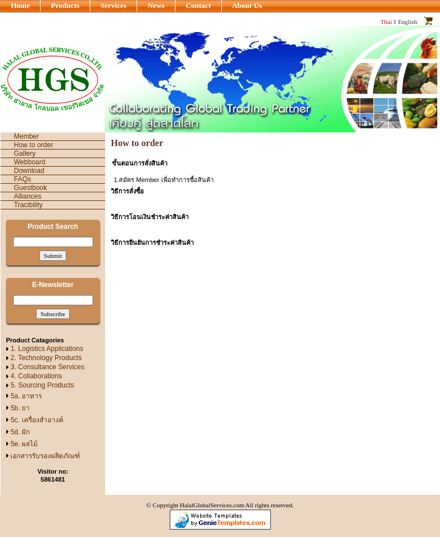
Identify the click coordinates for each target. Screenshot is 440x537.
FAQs (22, 179)
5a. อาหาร (26, 396)
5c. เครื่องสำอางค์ (36, 420)
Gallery (24, 154)
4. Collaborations (36, 376)
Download (29, 171)
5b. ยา (20, 408)
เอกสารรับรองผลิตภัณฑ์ (45, 456)
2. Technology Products (46, 358)
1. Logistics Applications (46, 349)
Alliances (27, 196)
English (407, 21)
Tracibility (28, 205)
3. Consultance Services (47, 367)
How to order (33, 145)
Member (26, 136)
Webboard (29, 162)
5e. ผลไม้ (24, 444)
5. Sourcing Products (42, 385)
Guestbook (30, 188)
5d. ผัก (20, 432)
